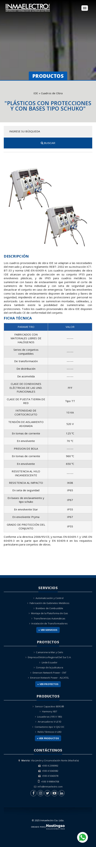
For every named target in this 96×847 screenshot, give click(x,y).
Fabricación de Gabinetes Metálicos (49, 603)
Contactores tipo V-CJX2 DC (49, 726)
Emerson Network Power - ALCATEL (49, 677)
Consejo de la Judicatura (49, 667)
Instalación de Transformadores (49, 623)
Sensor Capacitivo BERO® (49, 706)
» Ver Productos (48, 738)
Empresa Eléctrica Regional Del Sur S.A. (49, 657)
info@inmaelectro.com (50, 786)
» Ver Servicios (47, 629)
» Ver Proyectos (47, 684)
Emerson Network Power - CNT (50, 672)
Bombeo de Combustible (49, 608)
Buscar (48, 143)
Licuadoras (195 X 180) (49, 716)
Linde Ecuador (50, 662)
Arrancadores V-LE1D (49, 721)
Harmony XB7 (49, 711)
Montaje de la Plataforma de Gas (49, 613)
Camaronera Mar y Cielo (49, 652)
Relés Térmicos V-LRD (49, 731)
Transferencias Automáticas (49, 618)
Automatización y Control (49, 598)
